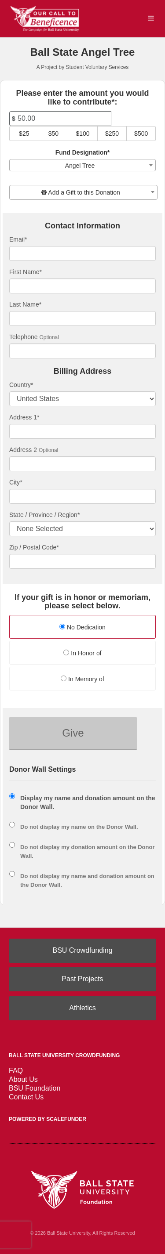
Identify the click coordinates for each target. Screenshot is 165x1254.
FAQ (16, 1070)
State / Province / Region (44, 514)
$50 (53, 133)
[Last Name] (82, 318)
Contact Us (26, 1097)
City (15, 482)
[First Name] (82, 285)
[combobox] (82, 165)
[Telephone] (82, 350)
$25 (24, 133)
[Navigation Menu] (150, 19)
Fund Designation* (82, 152)
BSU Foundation (34, 1088)
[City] (82, 496)
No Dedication (82, 627)
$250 (112, 133)
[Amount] (60, 118)
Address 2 (23, 449)
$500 (141, 133)
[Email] (82, 253)
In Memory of (82, 679)
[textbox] (83, 192)
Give (73, 733)
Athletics (82, 1008)
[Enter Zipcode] (82, 561)
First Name (25, 271)
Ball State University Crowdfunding (64, 1055)
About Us (23, 1079)
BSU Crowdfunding (82, 950)
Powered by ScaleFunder (47, 1119)
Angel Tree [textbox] (80, 165)
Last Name (25, 304)
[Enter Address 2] (82, 463)
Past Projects (82, 979)
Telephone (23, 336)
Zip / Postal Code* (34, 547)
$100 (82, 133)
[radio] (82, 628)
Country (21, 384)
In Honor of (82, 653)
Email (18, 239)
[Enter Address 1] (82, 431)
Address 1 (24, 417)
